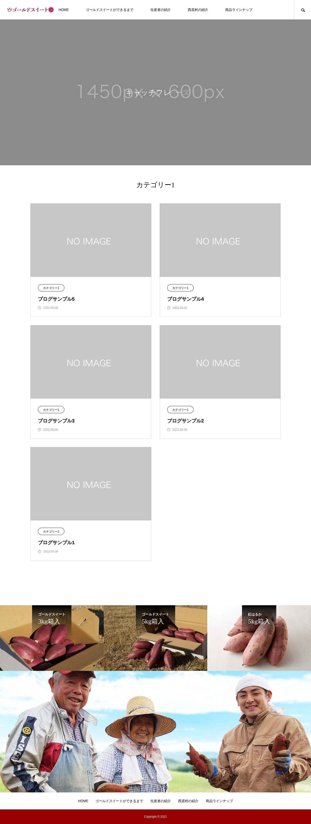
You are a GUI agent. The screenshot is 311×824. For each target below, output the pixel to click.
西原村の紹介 (198, 10)
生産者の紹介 (160, 10)
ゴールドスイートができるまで (109, 10)
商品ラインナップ (238, 10)
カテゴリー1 (51, 288)
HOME (64, 10)
